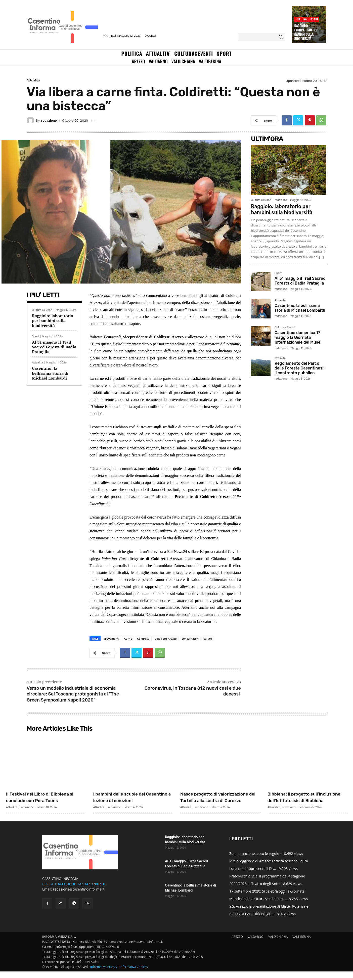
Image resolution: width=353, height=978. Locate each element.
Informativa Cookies (134, 973)
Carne (128, 638)
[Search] (280, 37)
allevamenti (111, 638)
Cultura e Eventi (307, 19)
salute (208, 638)
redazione (49, 120)
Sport (35, 336)
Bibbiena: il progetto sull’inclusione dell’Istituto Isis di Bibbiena (302, 800)
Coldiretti (143, 638)
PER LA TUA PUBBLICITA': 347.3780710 (73, 890)
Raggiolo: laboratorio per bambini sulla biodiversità (305, 32)
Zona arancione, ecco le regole (254, 860)
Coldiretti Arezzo (166, 638)
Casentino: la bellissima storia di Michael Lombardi (50, 373)
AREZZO (237, 943)
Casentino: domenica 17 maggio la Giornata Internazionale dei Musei (298, 337)
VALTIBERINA (301, 943)
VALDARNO (255, 943)
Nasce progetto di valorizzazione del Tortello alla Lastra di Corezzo (219, 800)
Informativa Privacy (103, 973)
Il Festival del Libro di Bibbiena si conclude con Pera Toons (45, 800)
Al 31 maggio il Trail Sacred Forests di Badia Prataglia (54, 346)
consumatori (190, 638)
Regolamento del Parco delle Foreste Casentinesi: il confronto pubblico (300, 368)
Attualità (33, 80)
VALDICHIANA (278, 943)
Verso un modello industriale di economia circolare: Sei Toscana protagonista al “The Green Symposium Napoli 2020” (73, 694)
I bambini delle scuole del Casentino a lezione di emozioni (126, 800)
